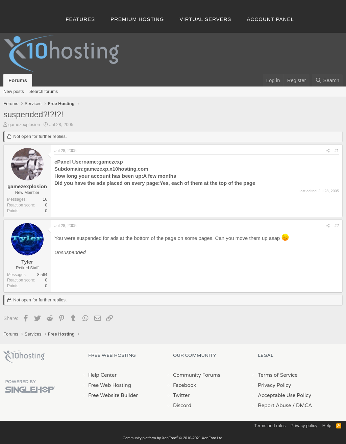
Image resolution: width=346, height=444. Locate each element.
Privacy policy (304, 425)
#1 (337, 150)
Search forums (43, 91)
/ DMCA (302, 405)
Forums (17, 80)
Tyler (27, 262)
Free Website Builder (113, 395)
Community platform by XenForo (173, 438)
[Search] (327, 80)
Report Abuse (274, 405)
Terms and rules (270, 425)
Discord (182, 405)
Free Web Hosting (109, 385)
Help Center (102, 375)
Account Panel (270, 19)
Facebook (184, 385)
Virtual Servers (205, 19)
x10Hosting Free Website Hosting (24, 357)
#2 (337, 225)
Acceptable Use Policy (284, 395)
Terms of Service (278, 375)
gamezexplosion (24, 124)
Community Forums (196, 375)
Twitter (181, 395)
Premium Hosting (137, 19)
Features (80, 19)
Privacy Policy (274, 385)
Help (326, 425)
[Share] (328, 151)
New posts (13, 91)
